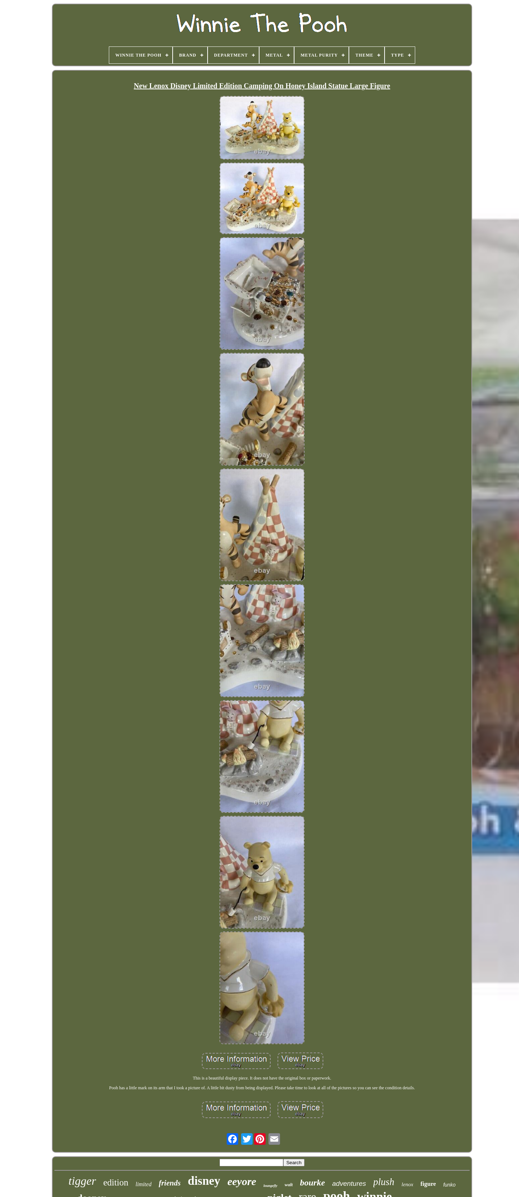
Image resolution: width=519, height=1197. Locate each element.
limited (143, 1184)
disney (204, 1180)
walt (289, 1184)
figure (428, 1183)
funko (449, 1185)
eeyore (241, 1181)
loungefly (270, 1186)
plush (384, 1181)
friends (170, 1183)
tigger (82, 1180)
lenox (407, 1184)
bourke (312, 1182)
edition (115, 1182)
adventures (349, 1183)
